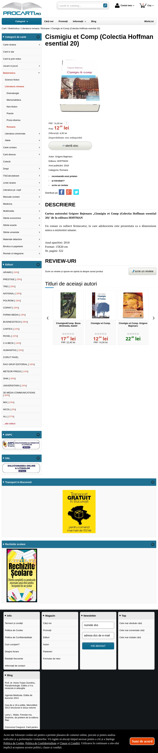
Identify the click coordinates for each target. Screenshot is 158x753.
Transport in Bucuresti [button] (18, 482)
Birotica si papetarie (13, 246)
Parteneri (47, 651)
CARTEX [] (11, 329)
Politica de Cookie (14, 630)
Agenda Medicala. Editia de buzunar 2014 (18, 696)
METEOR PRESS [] (15, 371)
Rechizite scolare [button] (15, 544)
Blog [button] (10, 675)
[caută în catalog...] (79, 5)
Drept (6, 168)
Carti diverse (9, 154)
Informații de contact (15, 665)
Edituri (46, 637)
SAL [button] (7, 458)
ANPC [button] (8, 434)
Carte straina (9, 44)
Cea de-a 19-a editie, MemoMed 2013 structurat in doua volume (21, 706)
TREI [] (9, 286)
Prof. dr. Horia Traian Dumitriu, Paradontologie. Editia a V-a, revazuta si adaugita (20, 685)
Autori (46, 644)
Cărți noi (47, 623)
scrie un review (60, 185)
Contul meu (123, 5)
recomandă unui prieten (64, 176)
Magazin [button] (50, 615)
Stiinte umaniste (11, 232)
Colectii (7, 161)
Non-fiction (12, 106)
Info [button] (9, 615)
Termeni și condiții (14, 623)
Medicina (7, 204)
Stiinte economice (12, 218)
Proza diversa (13, 120)
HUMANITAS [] (13, 350)
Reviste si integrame (13, 253)
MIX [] (8, 402)
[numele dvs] (98, 625)
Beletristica (9, 73)
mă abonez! (98, 645)
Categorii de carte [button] (15, 37)
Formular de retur (51, 658)
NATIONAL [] (12, 293)
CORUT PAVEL (11, 357)
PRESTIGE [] (12, 279)
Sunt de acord (142, 741)
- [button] (38, 37)
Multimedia (8, 211)
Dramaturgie (13, 93)
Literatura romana (14, 86)
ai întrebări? (58, 180)
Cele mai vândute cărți (130, 623)
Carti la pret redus (12, 59)
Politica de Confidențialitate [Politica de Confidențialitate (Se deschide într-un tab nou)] (41, 743)
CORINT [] (11, 307)
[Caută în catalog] (105, 5)
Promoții (47, 630)
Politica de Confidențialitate (18, 637)
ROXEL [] (10, 336)
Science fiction (12, 79)
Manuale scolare (11, 197)
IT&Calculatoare (11, 175)
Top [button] (124, 615)
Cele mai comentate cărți (131, 630)
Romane (64, 170)
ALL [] (8, 416)
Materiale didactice (12, 239)
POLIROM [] (12, 300)
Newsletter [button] (90, 615)
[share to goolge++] (69, 192)
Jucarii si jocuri (10, 66)
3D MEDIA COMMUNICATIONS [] (19, 394)
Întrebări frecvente (14, 658)
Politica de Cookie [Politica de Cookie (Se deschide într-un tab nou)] (13, 743)
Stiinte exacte (10, 225)
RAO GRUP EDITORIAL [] (19, 364)
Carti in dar (8, 51)
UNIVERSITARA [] (15, 385)
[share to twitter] (76, 192)
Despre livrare (12, 651)
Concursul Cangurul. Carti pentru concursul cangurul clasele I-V (21, 728)
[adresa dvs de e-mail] (98, 635)
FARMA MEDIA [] (14, 314)
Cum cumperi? (12, 644)
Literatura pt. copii (12, 190)
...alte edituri (9, 423)
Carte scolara (9, 147)
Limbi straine (9, 183)
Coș (145, 5)
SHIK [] (9, 378)
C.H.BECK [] (12, 343)
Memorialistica (14, 100)
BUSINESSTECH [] (15, 322)
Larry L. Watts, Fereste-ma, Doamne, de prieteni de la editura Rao (21, 717)
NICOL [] (9, 409)
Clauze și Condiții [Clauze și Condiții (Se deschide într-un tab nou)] (70, 743)
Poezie (10, 113)
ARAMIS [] (11, 272)
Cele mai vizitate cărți (130, 637)
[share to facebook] (61, 192)
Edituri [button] (9, 264)
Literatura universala (15, 133)
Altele (8, 140)
